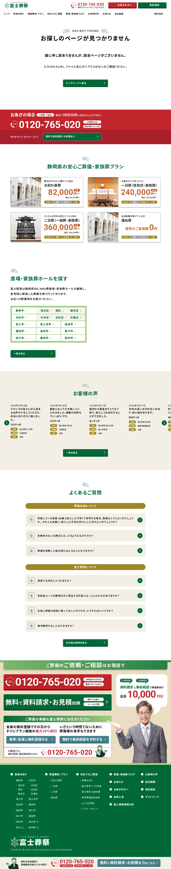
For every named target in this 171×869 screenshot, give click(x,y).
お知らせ (118, 782)
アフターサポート (90, 808)
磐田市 (32, 815)
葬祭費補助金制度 (91, 797)
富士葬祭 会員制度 (91, 791)
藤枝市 (32, 804)
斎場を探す (21, 774)
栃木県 (34, 821)
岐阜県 (34, 827)
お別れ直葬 (56, 780)
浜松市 (32, 780)
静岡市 (19, 780)
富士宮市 (33, 798)
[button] (6, 422)
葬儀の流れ (87, 780)
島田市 (19, 810)
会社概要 (150, 782)
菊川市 (32, 810)
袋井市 (19, 821)
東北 (20, 827)
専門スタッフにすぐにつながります (91, 5)
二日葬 (54, 791)
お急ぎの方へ (121, 789)
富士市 (19, 798)
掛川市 (19, 815)
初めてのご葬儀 (89, 774)
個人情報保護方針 (124, 804)
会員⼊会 (119, 797)
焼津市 (19, 804)
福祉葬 (54, 797)
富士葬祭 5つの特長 (92, 785)
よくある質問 (88, 803)
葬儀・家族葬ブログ (124, 774)
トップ (7, 13)
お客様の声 (151, 774)
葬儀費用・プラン (58, 774)
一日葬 (54, 785)
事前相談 (150, 789)
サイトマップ (152, 797)
